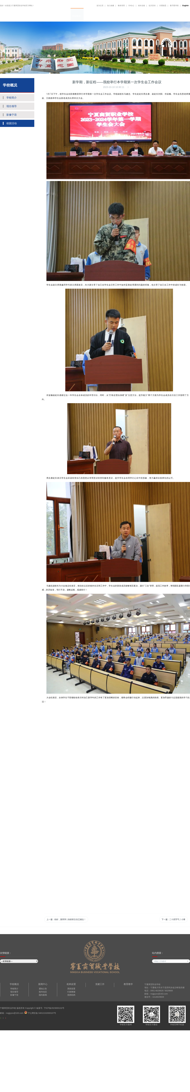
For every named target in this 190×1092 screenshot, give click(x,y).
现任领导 (14, 992)
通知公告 (43, 988)
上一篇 (66, 919)
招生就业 (151, 16)
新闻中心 (103, 16)
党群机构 (71, 995)
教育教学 (126, 16)
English (185, 6)
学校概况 (77, 16)
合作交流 (163, 16)
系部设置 (71, 988)
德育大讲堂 (139, 16)
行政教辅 (71, 992)
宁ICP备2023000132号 (54, 1008)
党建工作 (115, 16)
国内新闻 (43, 995)
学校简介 (14, 988)
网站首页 (65, 16)
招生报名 (174, 16)
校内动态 (43, 992)
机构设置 (90, 16)
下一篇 (173, 919)
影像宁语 (14, 995)
